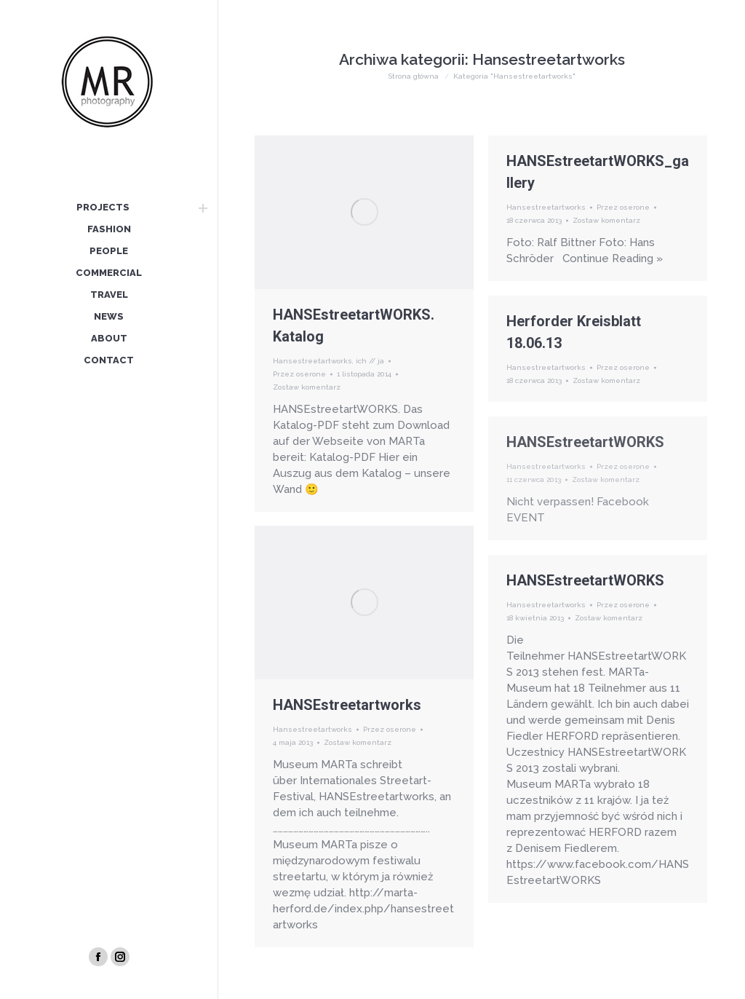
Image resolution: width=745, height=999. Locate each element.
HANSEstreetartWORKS (585, 442)
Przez (299, 374)
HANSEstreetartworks (347, 705)
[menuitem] (102, 208)
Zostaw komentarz (306, 387)
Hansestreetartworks (312, 361)
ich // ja (370, 361)
